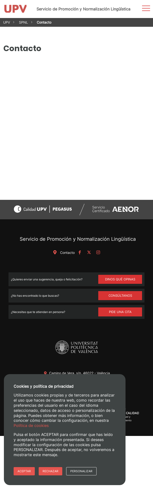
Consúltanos (120, 295)
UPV (6, 22)
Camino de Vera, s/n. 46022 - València (79, 373)
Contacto (63, 252)
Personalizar (81, 471)
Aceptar (24, 471)
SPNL (23, 22)
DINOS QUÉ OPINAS (120, 279)
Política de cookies (31, 425)
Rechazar (50, 471)
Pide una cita (120, 312)
